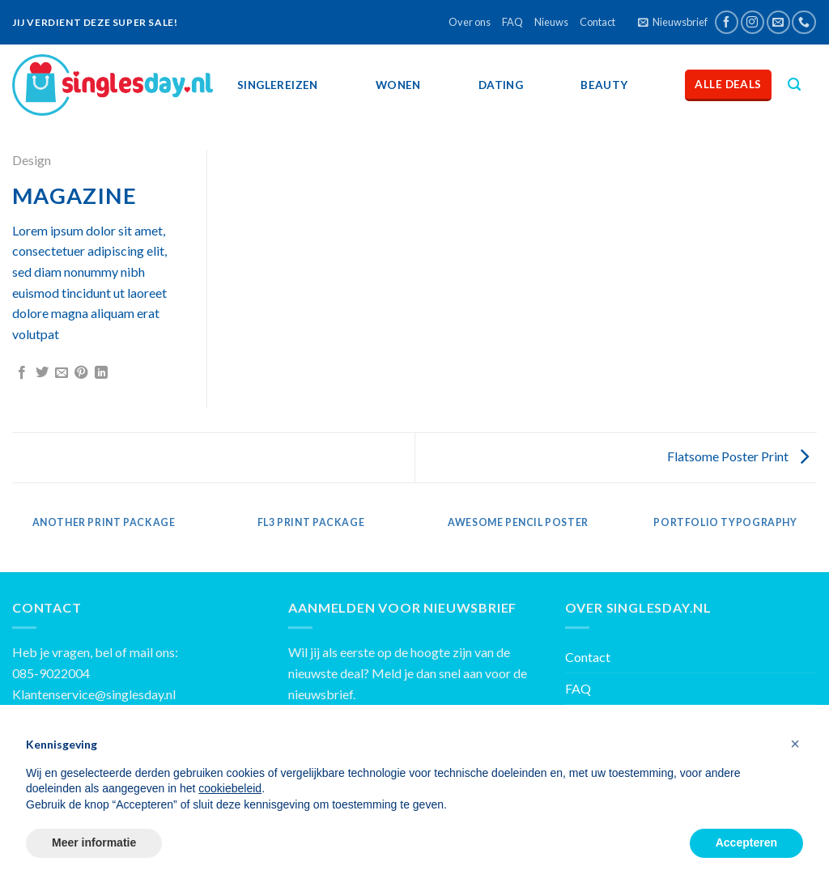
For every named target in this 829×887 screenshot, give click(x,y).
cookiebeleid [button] (229, 788)
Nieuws (551, 21)
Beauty (603, 85)
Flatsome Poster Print (738, 456)
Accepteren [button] (746, 842)
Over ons (470, 21)
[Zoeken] (794, 85)
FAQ (512, 21)
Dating (500, 85)
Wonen (398, 85)
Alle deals (728, 84)
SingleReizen (277, 85)
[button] (795, 744)
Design (31, 160)
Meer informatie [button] (94, 842)
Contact (597, 21)
